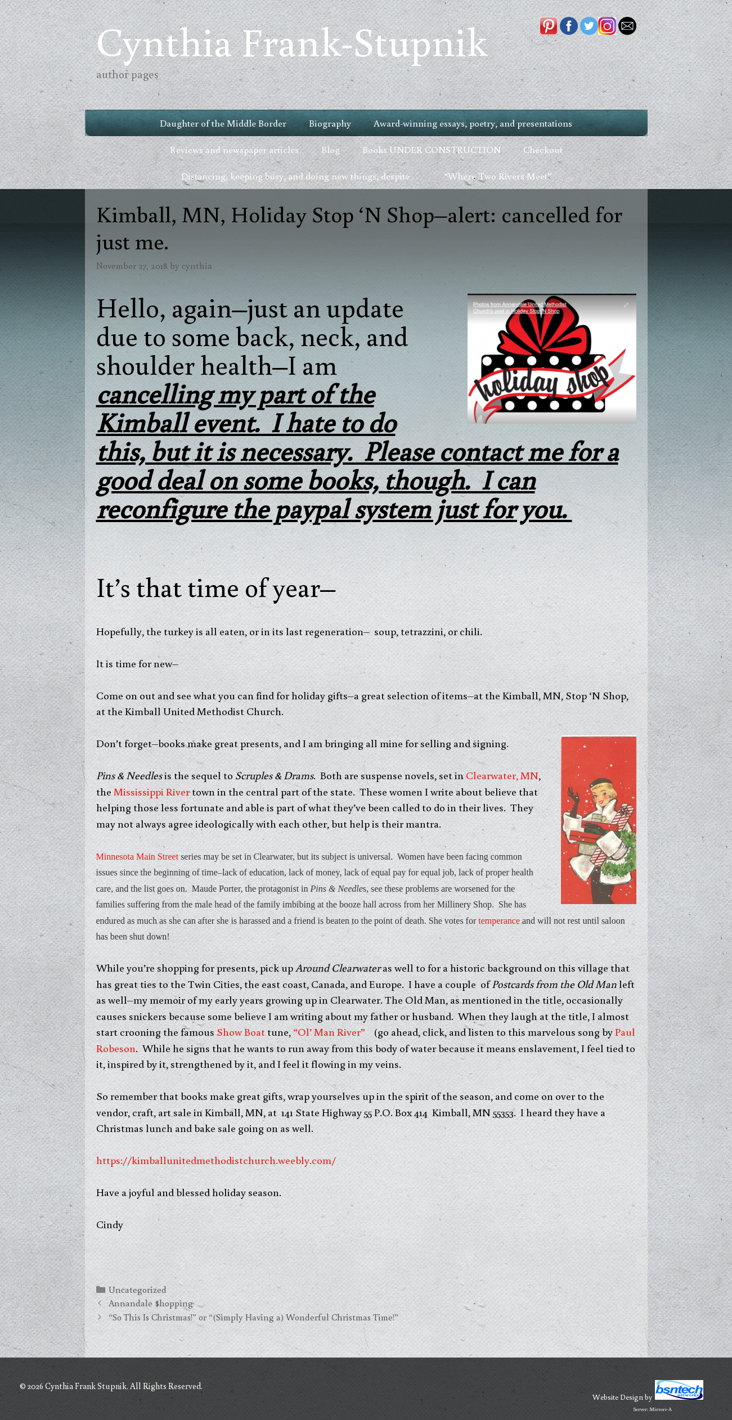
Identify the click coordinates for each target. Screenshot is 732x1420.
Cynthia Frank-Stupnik (291, 41)
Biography (330, 122)
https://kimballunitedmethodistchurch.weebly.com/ (216, 1160)
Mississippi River (152, 791)
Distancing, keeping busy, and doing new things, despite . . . (301, 175)
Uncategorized (138, 1289)
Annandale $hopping (151, 1303)
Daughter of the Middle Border (223, 122)
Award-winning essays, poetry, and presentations (473, 122)
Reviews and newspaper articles (234, 149)
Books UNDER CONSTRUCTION (431, 149)
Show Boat (241, 1031)
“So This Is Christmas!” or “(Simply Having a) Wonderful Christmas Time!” (253, 1317)
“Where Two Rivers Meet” (497, 175)
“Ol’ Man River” (329, 1031)
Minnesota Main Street (137, 856)
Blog (330, 149)
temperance (499, 920)
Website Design (617, 1397)
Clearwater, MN (502, 775)
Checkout (543, 149)
